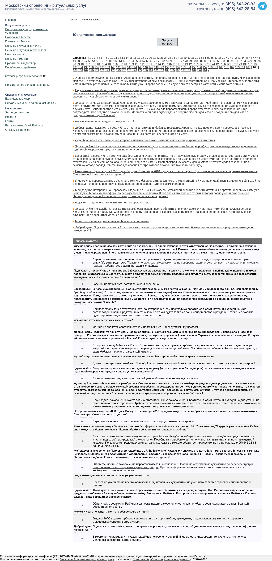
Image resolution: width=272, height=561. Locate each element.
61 (120, 61)
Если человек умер (17, 98)
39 (223, 57)
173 (107, 70)
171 (97, 70)
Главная (10, 19)
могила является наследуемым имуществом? (104, 121)
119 (185, 64)
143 (129, 67)
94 (248, 61)
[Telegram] (262, 6)
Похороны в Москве (18, 37)
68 (147, 61)
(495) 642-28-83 (240, 4)
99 (78, 64)
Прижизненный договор (20, 63)
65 (136, 61)
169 (86, 70)
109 (131, 64)
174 (113, 70)
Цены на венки (14, 54)
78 (186, 61)
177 (129, 70)
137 (97, 67)
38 (219, 57)
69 (151, 61)
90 (232, 61)
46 (250, 57)
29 (185, 57)
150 (167, 67)
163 (237, 67)
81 (197, 61)
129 (239, 64)
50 (78, 61)
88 (225, 61)
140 (113, 67)
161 (226, 67)
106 (115, 64)
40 (227, 57)
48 (258, 57)
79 (190, 61)
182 (156, 70)
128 (234, 64)
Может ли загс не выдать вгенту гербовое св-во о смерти (111, 221)
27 (177, 57)
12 (119, 57)
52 (86, 61)
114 (158, 64)
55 (97, 61)
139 (107, 67)
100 (83, 64)
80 (194, 61)
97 (259, 61)
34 (204, 57)
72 (163, 61)
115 (164, 64)
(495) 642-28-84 (240, 8)
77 (182, 61)
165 (248, 67)
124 (212, 64)
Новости (10, 116)
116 (169, 64)
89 (228, 61)
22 (158, 57)
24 (165, 57)
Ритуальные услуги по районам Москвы (31, 102)
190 (199, 70)
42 (235, 57)
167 (75, 70)
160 (221, 67)
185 (172, 70)
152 (178, 67)
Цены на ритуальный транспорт (25, 50)
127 (229, 64)
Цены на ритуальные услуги (23, 45)
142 (123, 67)
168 (80, 70)
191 (205, 70)
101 (88, 64)
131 (250, 64)
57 (105, 61)
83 (205, 61)
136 (91, 67)
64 (132, 61)
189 (194, 70)
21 (154, 57)
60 (116, 61)
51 (82, 61)
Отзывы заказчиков (17, 129)
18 (142, 57)
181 (150, 70)
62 (124, 61)
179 (140, 70)
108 (126, 64)
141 (118, 67)
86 (217, 61)
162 (232, 67)
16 (135, 57)
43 (239, 57)
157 (205, 67)
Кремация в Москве (18, 41)
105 (110, 64)
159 (215, 67)
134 (80, 67)
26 (173, 57)
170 (91, 70)
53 (89, 61)
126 (223, 64)
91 (236, 61)
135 (86, 67)
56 (101, 61)
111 (142, 64)
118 (180, 64)
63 (128, 61)
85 (213, 61)
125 (218, 64)
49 (74, 61)
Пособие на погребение (20, 67)
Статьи (9, 121)
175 (118, 70)
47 (254, 57)
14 (127, 57)
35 (208, 57)
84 (209, 61)
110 (137, 64)
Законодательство (17, 112)
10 (111, 57)
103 (99, 64)
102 (93, 64)
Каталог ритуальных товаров (23, 76)
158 (210, 67)
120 (191, 64)
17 (138, 57)
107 (120, 64)
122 (201, 64)
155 (194, 67)
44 (243, 57)
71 (159, 61)
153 (183, 67)
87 (221, 61)
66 (140, 61)
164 (242, 67)
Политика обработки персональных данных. (161, 559)
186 (178, 70)
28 (181, 57)
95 (252, 61)
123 (207, 64)
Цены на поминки (16, 58)
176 (123, 70)
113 (153, 64)
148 (156, 67)
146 (145, 67)
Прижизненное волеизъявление (25, 84)
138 (102, 67)
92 (240, 61)
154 (188, 67)
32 (196, 57)
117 (174, 64)
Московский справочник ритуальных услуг (87, 559)
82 (201, 61)
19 (146, 57)
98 (74, 64)
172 (102, 70)
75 (174, 61)
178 (134, 70)
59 (113, 61)
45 (246, 57)
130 (245, 64)
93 (244, 61)
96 (255, 61)
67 (144, 61)
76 (178, 61)
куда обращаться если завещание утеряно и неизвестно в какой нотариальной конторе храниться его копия (145, 140)
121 (196, 64)
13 (123, 57)
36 (212, 57)
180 (145, 70)
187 (183, 70)
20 (150, 57)
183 (161, 70)
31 (192, 57)
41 (231, 57)
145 (140, 67)
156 (199, 67)
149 (161, 67)
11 (115, 57)
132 (256, 64)
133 (75, 67)
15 (131, 57)
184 (167, 70)
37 (216, 57)
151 (172, 67)
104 (104, 64)
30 (188, 57)
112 (147, 64)
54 (93, 61)
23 (162, 57)
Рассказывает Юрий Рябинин (24, 125)
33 (200, 57)
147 (150, 67)
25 (169, 57)
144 (134, 67)
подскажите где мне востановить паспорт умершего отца (111, 202)
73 (167, 61)
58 (109, 61)
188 (188, 70)
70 (155, 61)
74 (170, 61)
